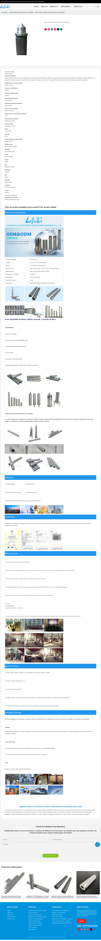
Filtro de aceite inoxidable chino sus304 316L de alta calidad (50, 12)
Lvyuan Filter (4, 12)
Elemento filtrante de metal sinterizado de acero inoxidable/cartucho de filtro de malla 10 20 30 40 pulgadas (63, 897)
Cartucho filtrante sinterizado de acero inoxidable (21, 12)
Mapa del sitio (69, 937)
